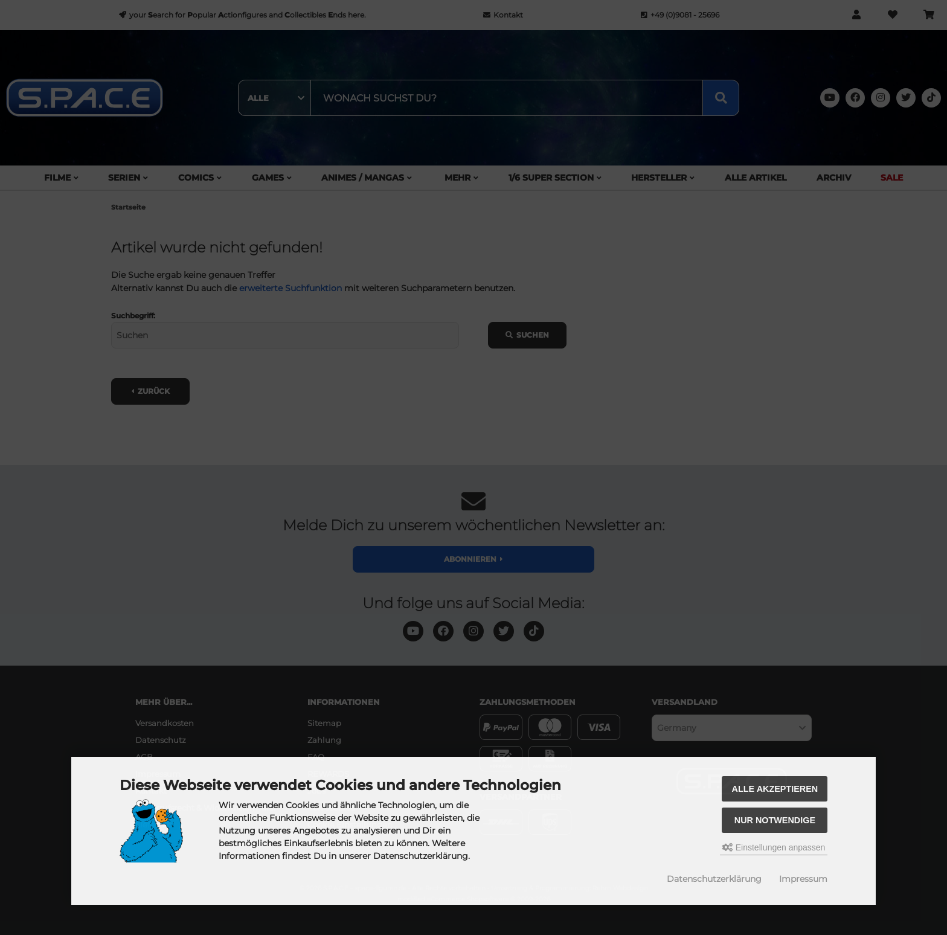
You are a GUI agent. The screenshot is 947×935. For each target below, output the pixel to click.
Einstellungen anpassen (774, 847)
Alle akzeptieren (775, 789)
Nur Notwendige (774, 820)
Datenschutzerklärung (714, 878)
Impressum (803, 878)
